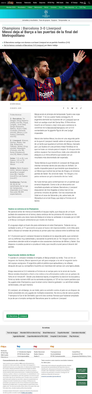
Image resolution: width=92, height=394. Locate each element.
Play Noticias (74, 336)
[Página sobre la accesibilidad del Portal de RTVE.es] (55, 380)
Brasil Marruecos (49, 333)
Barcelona (51, 128)
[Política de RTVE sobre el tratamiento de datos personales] (15, 380)
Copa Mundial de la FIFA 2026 (37, 336)
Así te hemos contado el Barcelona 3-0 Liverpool (24, 45)
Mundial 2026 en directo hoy (30, 333)
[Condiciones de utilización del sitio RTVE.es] (3, 380)
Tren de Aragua (12, 333)
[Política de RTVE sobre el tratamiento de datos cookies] (29, 380)
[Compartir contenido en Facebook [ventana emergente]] (63, 107)
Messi (36, 114)
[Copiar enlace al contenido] (81, 107)
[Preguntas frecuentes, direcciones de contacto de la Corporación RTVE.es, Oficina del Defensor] (72, 380)
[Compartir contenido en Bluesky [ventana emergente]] (72, 107)
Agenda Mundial (19, 336)
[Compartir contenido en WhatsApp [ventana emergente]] (76, 107)
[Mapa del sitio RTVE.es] (64, 380)
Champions (60, 128)
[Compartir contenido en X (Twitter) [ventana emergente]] (68, 107)
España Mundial (63, 333)
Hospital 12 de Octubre (58, 336)
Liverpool (69, 120)
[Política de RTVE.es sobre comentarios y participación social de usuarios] (84, 380)
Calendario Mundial (78, 333)
